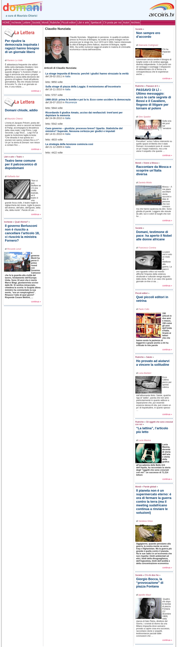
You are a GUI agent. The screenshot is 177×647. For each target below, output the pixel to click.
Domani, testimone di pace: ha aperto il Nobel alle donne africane (154, 235)
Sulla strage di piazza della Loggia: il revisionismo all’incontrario (83, 86)
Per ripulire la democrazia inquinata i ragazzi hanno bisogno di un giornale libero (22, 46)
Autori (126, 22)
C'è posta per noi (112, 22)
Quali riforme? (21, 222)
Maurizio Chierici (15, 118)
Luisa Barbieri (144, 373)
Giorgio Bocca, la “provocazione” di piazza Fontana (149, 582)
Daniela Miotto (145, 182)
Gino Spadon (144, 117)
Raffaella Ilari (13, 176)
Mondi (45, 22)
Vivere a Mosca (150, 163)
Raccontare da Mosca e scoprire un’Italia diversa (153, 170)
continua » (36, 91)
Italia (67, 76)
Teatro (19, 157)
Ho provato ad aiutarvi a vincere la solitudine (152, 362)
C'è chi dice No (152, 575)
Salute (149, 357)
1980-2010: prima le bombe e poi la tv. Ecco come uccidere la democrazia (88, 99)
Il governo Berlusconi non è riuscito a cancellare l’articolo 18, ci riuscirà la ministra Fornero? (22, 233)
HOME (6, 22)
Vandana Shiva (145, 521)
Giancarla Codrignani (148, 45)
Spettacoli (96, 22)
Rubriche (55, 22)
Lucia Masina (144, 440)
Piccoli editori (69, 22)
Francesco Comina (147, 248)
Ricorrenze (71, 102)
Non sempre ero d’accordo (148, 34)
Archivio (135, 22)
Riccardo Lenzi (14, 249)
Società (36, 22)
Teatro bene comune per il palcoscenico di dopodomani (21, 164)
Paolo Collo (143, 309)
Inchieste (16, 22)
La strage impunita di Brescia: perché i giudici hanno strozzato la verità (87, 73)
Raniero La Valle (15, 60)
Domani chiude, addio (21, 110)
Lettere (26, 22)
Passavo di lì (152, 86)
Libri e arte (83, 22)
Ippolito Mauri (144, 595)
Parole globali (149, 486)
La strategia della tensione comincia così (69, 144)
